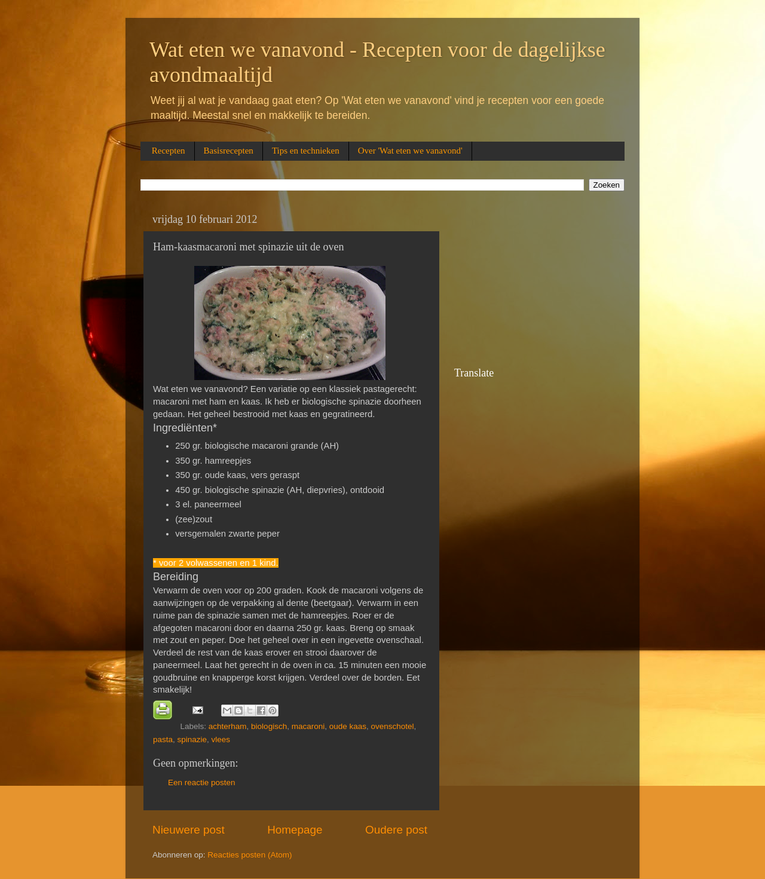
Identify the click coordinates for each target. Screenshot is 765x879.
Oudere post (396, 829)
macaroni (308, 726)
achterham (228, 726)
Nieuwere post (188, 829)
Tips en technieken (305, 150)
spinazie (192, 739)
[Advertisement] (514, 285)
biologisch (269, 726)
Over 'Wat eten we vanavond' (410, 150)
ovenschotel (392, 726)
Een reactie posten (201, 782)
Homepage (294, 829)
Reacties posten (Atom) (249, 854)
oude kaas (347, 726)
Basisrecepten (228, 150)
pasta (163, 739)
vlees (221, 739)
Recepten (168, 150)
